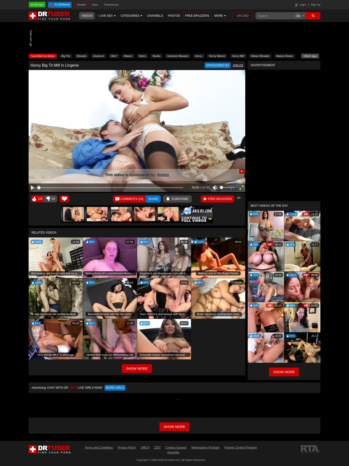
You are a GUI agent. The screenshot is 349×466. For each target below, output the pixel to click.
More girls (115, 387)
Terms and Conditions (99, 447)
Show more (174, 427)
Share (153, 199)
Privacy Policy (127, 447)
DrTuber (49, 16)
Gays (95, 4)
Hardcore (98, 56)
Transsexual (111, 4)
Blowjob (81, 56)
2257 (157, 447)
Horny (198, 56)
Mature (128, 56)
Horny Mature (217, 56)
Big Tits (65, 56)
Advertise (173, 452)
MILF (114, 56)
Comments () (131, 199)
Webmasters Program (205, 447)
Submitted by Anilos (43, 56)
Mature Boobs (284, 56)
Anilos (163, 175)
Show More (284, 372)
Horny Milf (238, 56)
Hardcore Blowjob (177, 56)
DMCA (145, 447)
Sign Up (315, 4)
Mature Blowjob (260, 56)
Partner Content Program (240, 447)
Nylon (142, 56)
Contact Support (176, 447)
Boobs (156, 56)
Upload (242, 15)
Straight (81, 4)
